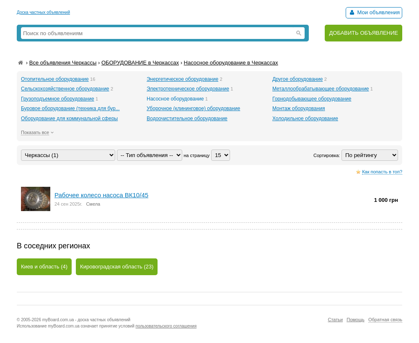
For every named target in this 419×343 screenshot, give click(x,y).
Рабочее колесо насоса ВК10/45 (101, 195)
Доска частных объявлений (43, 12)
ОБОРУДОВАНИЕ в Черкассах (140, 62)
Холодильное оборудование (305, 118)
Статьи (335, 319)
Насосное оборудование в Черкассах (231, 62)
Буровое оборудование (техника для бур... (70, 108)
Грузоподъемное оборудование (57, 99)
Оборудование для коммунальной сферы (69, 118)
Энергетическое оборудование (182, 79)
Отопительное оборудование (55, 79)
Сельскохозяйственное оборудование (65, 89)
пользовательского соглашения (166, 326)
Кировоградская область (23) (116, 266)
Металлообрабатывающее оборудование (320, 89)
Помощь (356, 319)
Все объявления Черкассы (63, 62)
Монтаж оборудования (298, 108)
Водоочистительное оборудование (187, 118)
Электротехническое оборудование (188, 89)
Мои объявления (374, 12)
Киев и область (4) (44, 266)
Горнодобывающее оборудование (312, 99)
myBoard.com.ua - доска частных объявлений (86, 319)
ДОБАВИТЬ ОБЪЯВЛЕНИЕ (363, 33)
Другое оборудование (297, 79)
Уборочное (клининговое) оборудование (193, 108)
